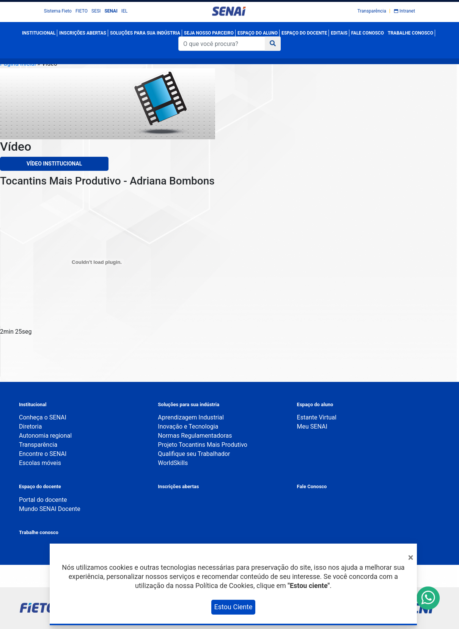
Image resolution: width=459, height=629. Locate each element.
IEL (124, 11)
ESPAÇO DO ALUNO (257, 33)
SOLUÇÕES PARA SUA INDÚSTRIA (145, 33)
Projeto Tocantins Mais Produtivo (202, 444)
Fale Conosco (312, 486)
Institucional (33, 404)
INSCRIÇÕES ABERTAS (82, 33)
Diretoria (30, 426)
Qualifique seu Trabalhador (194, 453)
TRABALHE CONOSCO (410, 33)
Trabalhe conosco (38, 532)
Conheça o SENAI (42, 417)
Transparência (371, 11)
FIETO (81, 11)
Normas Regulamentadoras (195, 435)
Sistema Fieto (58, 11)
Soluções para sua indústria (188, 404)
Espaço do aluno (315, 404)
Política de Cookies (224, 586)
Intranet (407, 11)
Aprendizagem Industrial (190, 417)
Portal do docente (43, 499)
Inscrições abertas (178, 486)
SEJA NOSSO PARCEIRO (209, 33)
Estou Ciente (233, 607)
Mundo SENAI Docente (49, 508)
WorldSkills (173, 463)
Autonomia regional (45, 435)
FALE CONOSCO (367, 33)
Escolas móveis (40, 463)
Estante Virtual (316, 417)
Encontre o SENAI (42, 453)
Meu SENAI (312, 426)
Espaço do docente (40, 486)
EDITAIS (339, 33)
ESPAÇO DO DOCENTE (304, 33)
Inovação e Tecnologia (188, 426)
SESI (96, 11)
